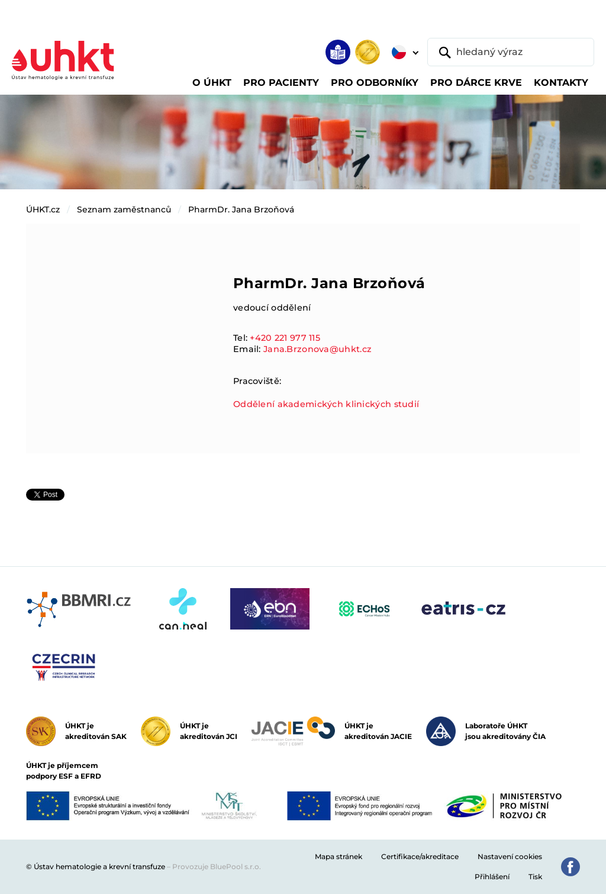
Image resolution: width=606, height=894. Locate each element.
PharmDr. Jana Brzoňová (241, 209)
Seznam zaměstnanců (124, 209)
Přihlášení (492, 876)
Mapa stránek (338, 856)
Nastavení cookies (510, 856)
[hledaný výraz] (510, 52)
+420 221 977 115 (285, 338)
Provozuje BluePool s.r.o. (216, 866)
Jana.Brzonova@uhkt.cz (317, 349)
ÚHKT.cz (43, 209)
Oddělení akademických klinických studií (326, 404)
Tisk (535, 876)
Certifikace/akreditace (420, 856)
